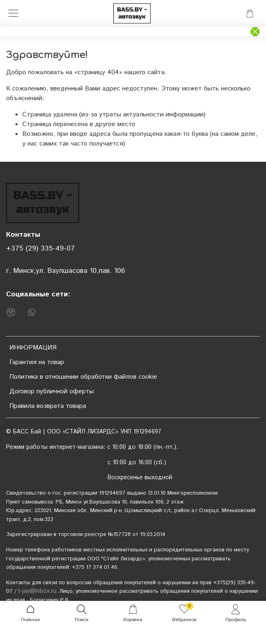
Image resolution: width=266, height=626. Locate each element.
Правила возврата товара (47, 406)
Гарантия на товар (36, 362)
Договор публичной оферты (51, 391)
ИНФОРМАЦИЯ (32, 347)
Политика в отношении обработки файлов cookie (83, 377)
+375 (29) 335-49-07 (40, 248)
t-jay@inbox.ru (37, 591)
